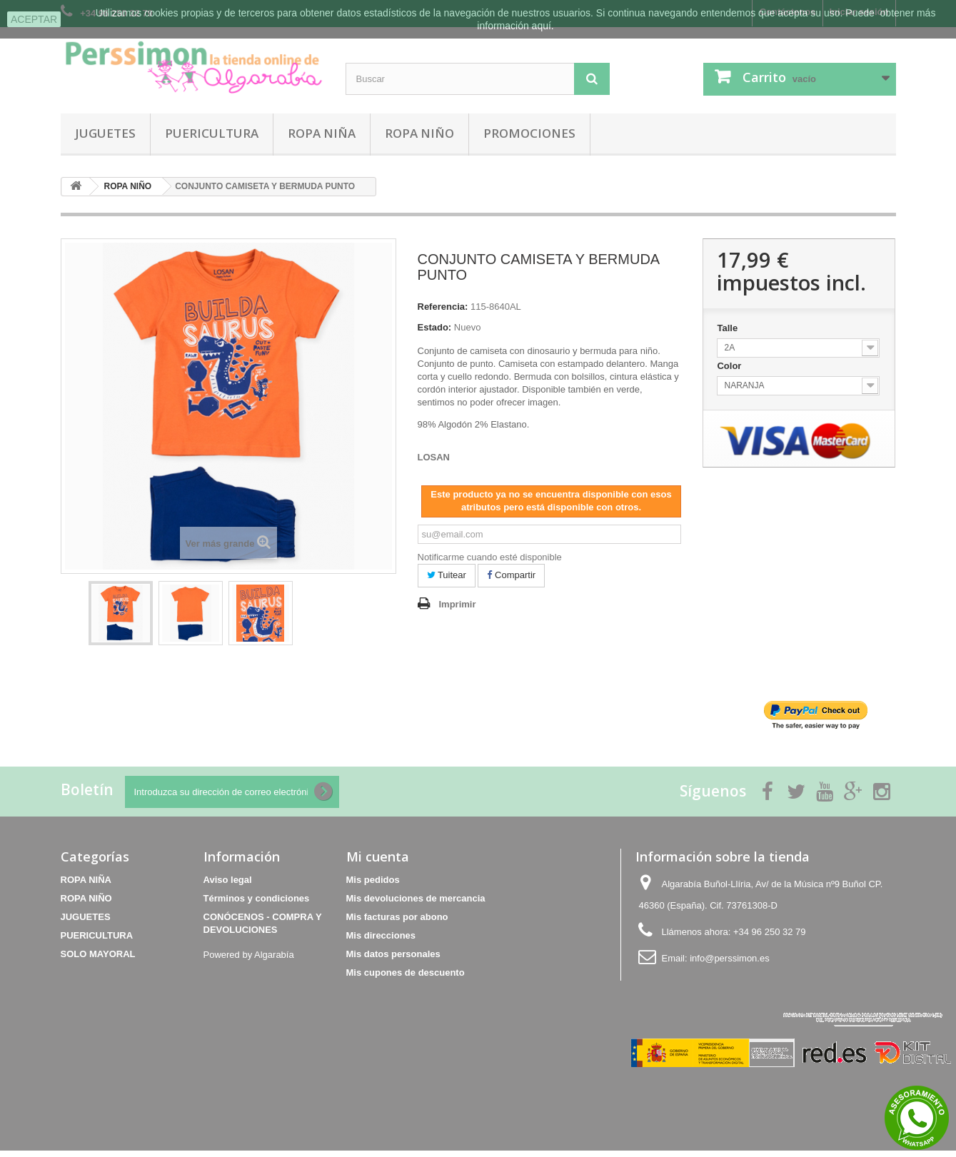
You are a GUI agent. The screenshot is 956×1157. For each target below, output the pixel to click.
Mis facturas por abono (397, 916)
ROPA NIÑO (419, 133)
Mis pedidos (373, 879)
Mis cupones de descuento (405, 972)
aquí (541, 25)
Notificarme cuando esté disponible (490, 557)
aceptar (34, 19)
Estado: (435, 327)
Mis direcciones (381, 935)
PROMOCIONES (529, 133)
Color (730, 365)
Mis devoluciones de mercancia (415, 898)
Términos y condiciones (256, 898)
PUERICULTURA (211, 133)
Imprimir (457, 604)
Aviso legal (227, 879)
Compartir (511, 575)
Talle (728, 328)
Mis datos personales (393, 954)
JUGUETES (105, 133)
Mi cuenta (377, 856)
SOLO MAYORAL (98, 954)
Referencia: (443, 306)
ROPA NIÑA (322, 133)
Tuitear (446, 575)
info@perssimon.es (729, 958)
